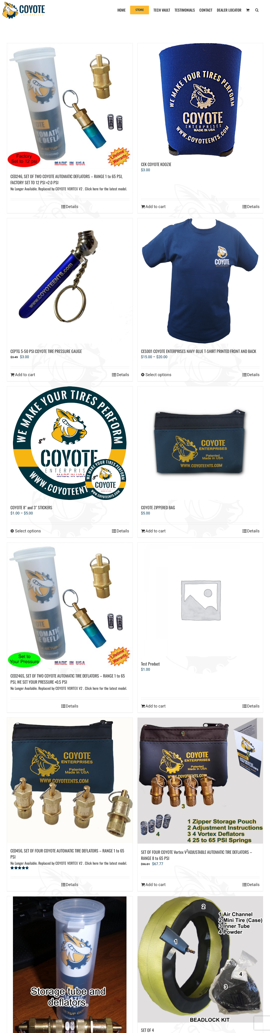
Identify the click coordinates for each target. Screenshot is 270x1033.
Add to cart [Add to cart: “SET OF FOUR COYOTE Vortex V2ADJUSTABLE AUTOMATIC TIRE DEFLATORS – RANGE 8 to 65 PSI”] (156, 884)
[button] (257, 9)
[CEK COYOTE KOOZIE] (200, 100)
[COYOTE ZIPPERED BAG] (200, 443)
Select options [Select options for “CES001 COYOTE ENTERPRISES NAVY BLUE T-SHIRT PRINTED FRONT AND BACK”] (158, 374)
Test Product (150, 664)
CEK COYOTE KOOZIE (156, 164)
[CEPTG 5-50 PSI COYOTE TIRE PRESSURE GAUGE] (70, 281)
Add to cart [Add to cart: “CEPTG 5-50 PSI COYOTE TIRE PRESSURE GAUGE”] (25, 374)
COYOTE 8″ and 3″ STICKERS (31, 507)
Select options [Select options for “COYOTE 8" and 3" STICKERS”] (28, 531)
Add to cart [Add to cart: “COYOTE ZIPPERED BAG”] (156, 531)
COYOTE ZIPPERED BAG (158, 507)
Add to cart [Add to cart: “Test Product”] (156, 706)
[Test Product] (200, 599)
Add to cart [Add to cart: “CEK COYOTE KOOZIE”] (156, 206)
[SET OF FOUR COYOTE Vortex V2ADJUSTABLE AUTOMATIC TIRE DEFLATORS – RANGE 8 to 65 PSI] (200, 781)
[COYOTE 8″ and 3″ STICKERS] (70, 443)
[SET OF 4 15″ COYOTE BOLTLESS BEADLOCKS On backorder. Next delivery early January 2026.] (200, 959)
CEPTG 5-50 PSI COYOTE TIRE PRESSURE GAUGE (46, 351)
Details (72, 206)
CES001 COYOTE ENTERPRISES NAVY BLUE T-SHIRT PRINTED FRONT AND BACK (198, 351)
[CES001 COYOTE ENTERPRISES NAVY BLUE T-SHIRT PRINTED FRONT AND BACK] (200, 281)
